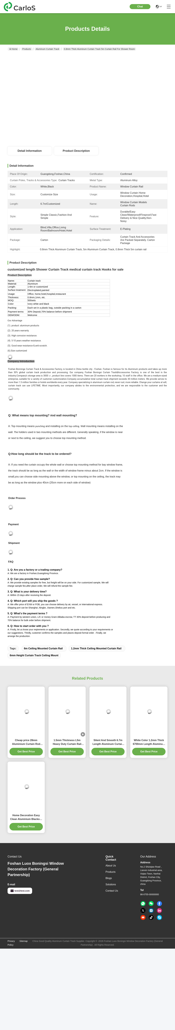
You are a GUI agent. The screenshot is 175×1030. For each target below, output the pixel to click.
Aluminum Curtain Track (47, 49)
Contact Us (112, 890)
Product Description (76, 150)
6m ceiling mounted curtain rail (43, 648)
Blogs (109, 878)
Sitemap (24, 941)
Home (13, 49)
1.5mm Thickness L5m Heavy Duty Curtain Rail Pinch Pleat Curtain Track (67, 742)
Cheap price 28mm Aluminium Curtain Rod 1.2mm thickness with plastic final (26, 742)
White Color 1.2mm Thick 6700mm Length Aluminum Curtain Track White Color (149, 742)
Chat (140, 6)
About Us (111, 865)
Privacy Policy (11, 943)
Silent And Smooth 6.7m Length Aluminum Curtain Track (107, 742)
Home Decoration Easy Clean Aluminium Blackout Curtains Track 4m (26, 817)
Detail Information (29, 150)
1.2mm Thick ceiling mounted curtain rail (96, 648)
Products (26, 49)
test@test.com (20, 891)
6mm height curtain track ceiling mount (34, 655)
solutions (111, 884)
